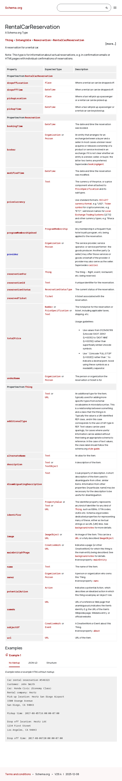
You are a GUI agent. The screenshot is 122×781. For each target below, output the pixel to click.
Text (47, 181)
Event (48, 627)
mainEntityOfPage (18, 552)
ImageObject (52, 534)
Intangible (23, 40)
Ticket (49, 296)
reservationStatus (19, 289)
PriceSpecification (87, 188)
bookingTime (15, 126)
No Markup (14, 662)
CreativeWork (53, 544)
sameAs (11, 609)
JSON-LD (32, 662)
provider (12, 254)
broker (11, 149)
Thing (9, 40)
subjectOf (13, 627)
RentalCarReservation (68, 40)
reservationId (16, 282)
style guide (94, 448)
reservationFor (16, 273)
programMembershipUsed (21, 232)
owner (10, 577)
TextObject (51, 466)
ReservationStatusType (58, 289)
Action (49, 587)
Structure (52, 662)
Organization (53, 134)
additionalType (17, 421)
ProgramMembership (56, 228)
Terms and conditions (18, 774)
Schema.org (13, 8)
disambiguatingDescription (24, 484)
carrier (93, 265)
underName (13, 378)
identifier (14, 514)
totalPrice (14, 338)
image (10, 536)
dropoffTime (15, 89)
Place (48, 82)
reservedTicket (17, 298)
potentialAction (17, 591)
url (9, 637)
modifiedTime (15, 172)
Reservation (42, 40)
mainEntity (100, 559)
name (10, 566)
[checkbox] (61, 44)
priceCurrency (16, 201)
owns (96, 580)
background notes (84, 527)
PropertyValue (53, 501)
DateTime (50, 89)
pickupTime (14, 108)
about (97, 630)
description (14, 464)
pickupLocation (16, 98)
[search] (81, 7)
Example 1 (15, 655)
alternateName (16, 455)
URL (47, 397)
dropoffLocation (17, 82)
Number (49, 306)
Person (49, 138)
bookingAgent (96, 164)
